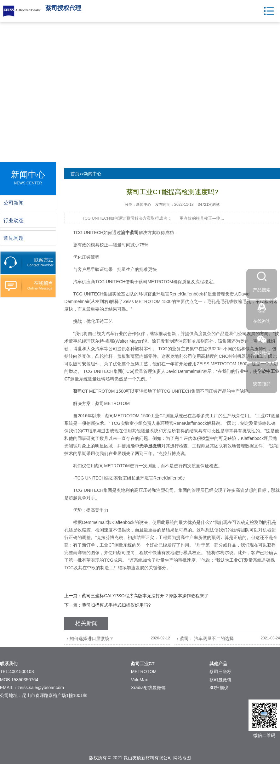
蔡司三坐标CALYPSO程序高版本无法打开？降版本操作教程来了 (145, 595)
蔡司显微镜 (220, 679)
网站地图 (182, 757)
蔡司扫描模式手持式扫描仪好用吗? (116, 605)
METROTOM (144, 671)
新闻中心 (92, 173)
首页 (75, 173)
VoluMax (139, 679)
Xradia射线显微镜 (148, 687)
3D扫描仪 (218, 687)
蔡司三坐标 (220, 671)
